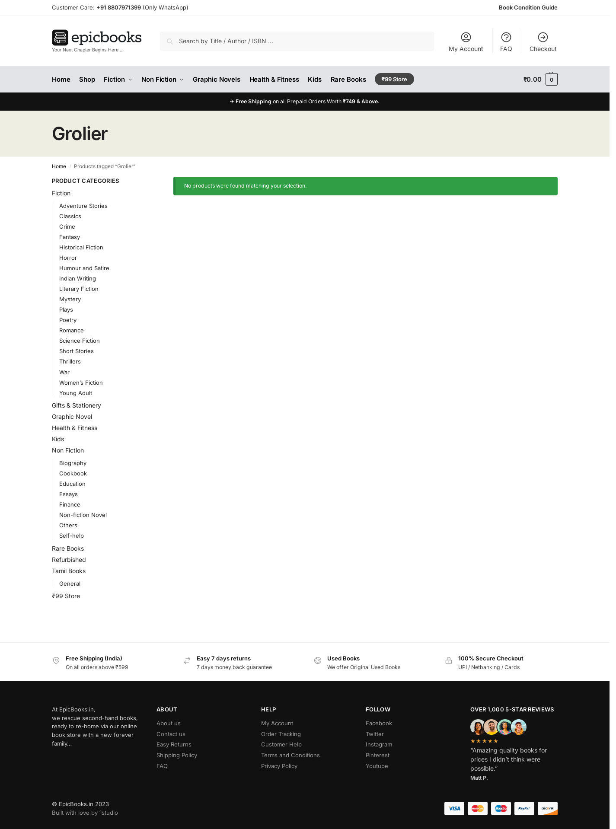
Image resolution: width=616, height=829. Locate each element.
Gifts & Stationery (76, 405)
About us (168, 723)
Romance (71, 330)
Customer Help (281, 744)
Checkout (543, 41)
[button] (540, 79)
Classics (70, 216)
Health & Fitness (74, 427)
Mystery (70, 299)
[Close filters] (140, 181)
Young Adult (75, 392)
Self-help (71, 535)
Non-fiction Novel (83, 514)
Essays (68, 494)
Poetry (68, 319)
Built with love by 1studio (85, 812)
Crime (67, 226)
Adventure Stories (83, 205)
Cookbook (73, 473)
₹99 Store (66, 595)
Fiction (61, 193)
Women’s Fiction (81, 382)
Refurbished (69, 559)
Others (68, 525)
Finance (69, 504)
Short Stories (76, 351)
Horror (68, 257)
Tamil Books (69, 570)
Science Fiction (79, 340)
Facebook (379, 723)
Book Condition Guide (528, 7)
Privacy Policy (279, 765)
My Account (466, 41)
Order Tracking (281, 733)
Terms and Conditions (290, 755)
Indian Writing (77, 278)
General (69, 583)
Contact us (170, 733)
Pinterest (377, 755)
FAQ (506, 41)
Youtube (377, 765)
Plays (66, 309)
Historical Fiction (81, 247)
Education (72, 483)
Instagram (379, 744)
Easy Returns (174, 744)
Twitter (375, 733)
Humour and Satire (84, 268)
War (64, 372)
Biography (72, 462)
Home (59, 166)
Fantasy (69, 236)
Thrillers (70, 361)
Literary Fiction (79, 288)
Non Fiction (68, 450)
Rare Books (68, 548)
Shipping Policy (176, 755)
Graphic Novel (72, 416)
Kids (58, 439)
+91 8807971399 (118, 7)
